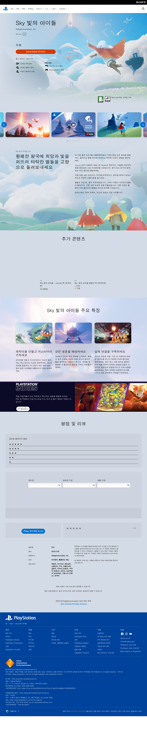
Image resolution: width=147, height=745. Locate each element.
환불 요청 (77, 649)
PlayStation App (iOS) (128, 645)
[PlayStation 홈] (5, 8)
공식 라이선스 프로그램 (105, 653)
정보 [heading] (7, 629)
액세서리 (31, 646)
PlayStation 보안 (80, 636)
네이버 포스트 (125, 638)
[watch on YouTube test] (89, 134)
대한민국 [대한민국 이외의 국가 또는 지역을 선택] (12, 711)
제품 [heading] (30, 629)
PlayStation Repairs (81, 643)
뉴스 (46, 9)
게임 (11, 9)
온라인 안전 (55, 640)
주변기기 (39, 9)
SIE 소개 (8, 633)
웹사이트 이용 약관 (93, 711)
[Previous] (4, 124)
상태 (76, 640)
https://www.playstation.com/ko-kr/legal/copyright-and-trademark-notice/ (35, 674)
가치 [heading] (53, 629)
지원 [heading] (76, 629)
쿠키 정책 (105, 711)
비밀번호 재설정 (80, 646)
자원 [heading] (99, 629)
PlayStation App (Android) (129, 648)
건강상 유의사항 (103, 646)
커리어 (7, 636)
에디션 (31, 480)
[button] (73, 124)
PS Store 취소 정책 (104, 636)
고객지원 (62, 9)
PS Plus (30, 9)
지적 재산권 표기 (103, 640)
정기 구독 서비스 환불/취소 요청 (130, 711)
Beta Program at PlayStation (130, 651)
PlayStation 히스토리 (12, 649)
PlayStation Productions (14, 643)
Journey (78, 165)
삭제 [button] (134, 528)
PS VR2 (31, 640)
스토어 (53, 9)
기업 (7, 646)
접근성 (53, 636)
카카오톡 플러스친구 (127, 641)
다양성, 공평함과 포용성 (60, 643)
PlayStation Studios (12, 640)
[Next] (143, 124)
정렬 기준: (101, 480)
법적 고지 (66, 711)
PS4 (23, 9)
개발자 (99, 649)
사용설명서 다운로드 (81, 653)
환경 (53, 633)
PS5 (18, 9)
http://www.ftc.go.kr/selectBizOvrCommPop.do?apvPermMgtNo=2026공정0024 (46, 688)
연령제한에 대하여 (103, 643)
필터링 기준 (68, 480)
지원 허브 (77, 633)
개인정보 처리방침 (78, 711)
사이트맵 (113, 711)
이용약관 (100, 633)
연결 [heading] (122, 629)
